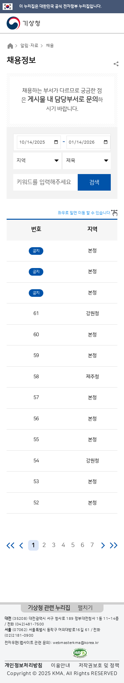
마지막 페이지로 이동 (113, 545)
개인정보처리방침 (24, 665)
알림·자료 (29, 45)
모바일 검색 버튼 (102, 23)
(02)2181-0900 (19, 636)
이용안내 (60, 665)
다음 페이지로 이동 (103, 545)
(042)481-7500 (29, 624)
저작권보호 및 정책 (99, 665)
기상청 (23, 23)
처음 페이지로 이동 (11, 545)
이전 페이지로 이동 (21, 545)
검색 (94, 182)
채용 (50, 45)
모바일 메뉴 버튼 (113, 23)
